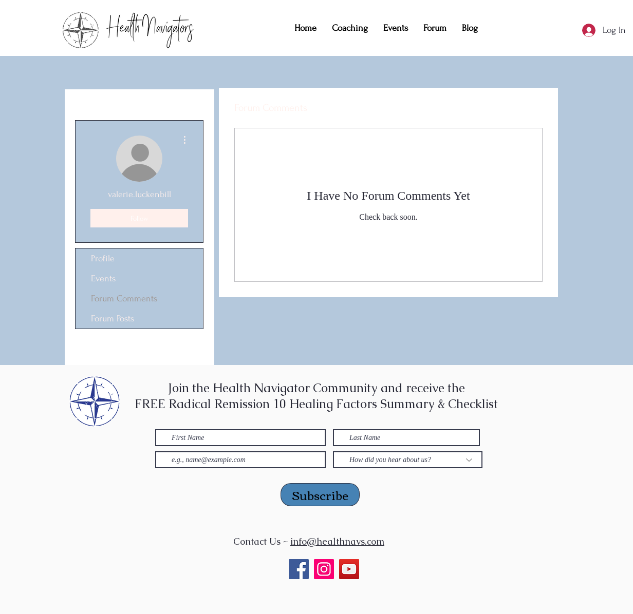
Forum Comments (124, 298)
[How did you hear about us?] (407, 459)
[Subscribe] (320, 494)
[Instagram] (324, 569)
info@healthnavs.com (337, 541)
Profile (103, 258)
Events (103, 278)
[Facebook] (299, 569)
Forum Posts (112, 318)
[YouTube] (349, 569)
